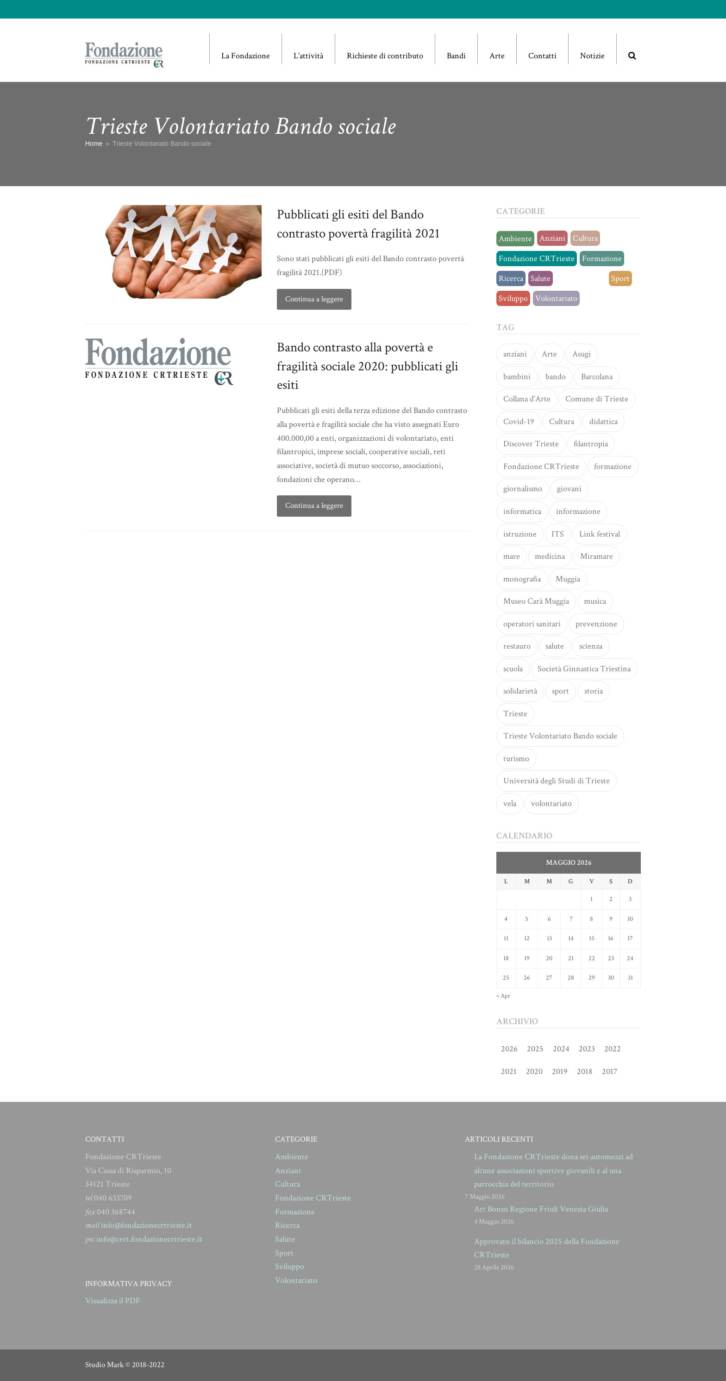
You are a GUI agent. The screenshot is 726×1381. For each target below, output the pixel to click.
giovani (569, 488)
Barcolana (597, 376)
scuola (513, 668)
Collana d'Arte (527, 399)
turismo (516, 758)
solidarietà (520, 691)
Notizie (592, 55)
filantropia (591, 443)
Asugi (581, 354)
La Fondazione (245, 55)
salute (554, 646)
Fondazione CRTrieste (537, 258)
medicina (550, 556)
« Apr (503, 996)
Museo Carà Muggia (536, 601)
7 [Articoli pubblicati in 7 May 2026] (571, 919)
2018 (585, 1071)
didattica (603, 421)
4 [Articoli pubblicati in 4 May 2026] (505, 919)
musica (595, 601)
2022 (612, 1049)
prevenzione (596, 624)
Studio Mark (104, 1365)
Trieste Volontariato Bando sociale (560, 736)
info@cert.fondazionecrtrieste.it (149, 1239)
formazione (613, 466)
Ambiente (515, 238)
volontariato (551, 803)
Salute (541, 278)
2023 (587, 1049)
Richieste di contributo (385, 55)
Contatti (542, 55)
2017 (609, 1071)
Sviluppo (513, 298)
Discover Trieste (531, 443)
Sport (620, 278)
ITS (557, 534)
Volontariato (556, 298)
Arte (497, 55)
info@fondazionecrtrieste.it (146, 1225)
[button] (632, 49)
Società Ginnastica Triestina (584, 668)
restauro (517, 646)
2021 (509, 1071)
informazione (578, 511)
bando (555, 376)
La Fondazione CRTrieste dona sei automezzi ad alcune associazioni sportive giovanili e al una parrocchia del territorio (553, 1170)
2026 (509, 1049)
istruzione (520, 534)
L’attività (308, 55)
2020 (534, 1071)
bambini (517, 376)
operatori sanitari (532, 624)
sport (560, 691)
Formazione (602, 258)
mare (511, 556)
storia (593, 691)
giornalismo (522, 488)
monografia (522, 579)
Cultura (585, 238)
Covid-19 (518, 421)
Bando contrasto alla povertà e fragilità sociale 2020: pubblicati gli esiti (367, 366)
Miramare (596, 556)
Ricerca (511, 278)
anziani (515, 354)
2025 (535, 1049)
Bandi (456, 55)
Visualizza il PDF (112, 1300)
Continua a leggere (314, 299)
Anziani (552, 238)
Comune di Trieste (596, 399)
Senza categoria (581, 278)
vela (509, 803)
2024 (561, 1049)
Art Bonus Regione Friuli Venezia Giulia (541, 1209)
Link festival (599, 534)
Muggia (568, 579)
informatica (522, 511)
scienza (590, 646)
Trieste (515, 713)
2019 (560, 1071)
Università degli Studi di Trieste (556, 780)
